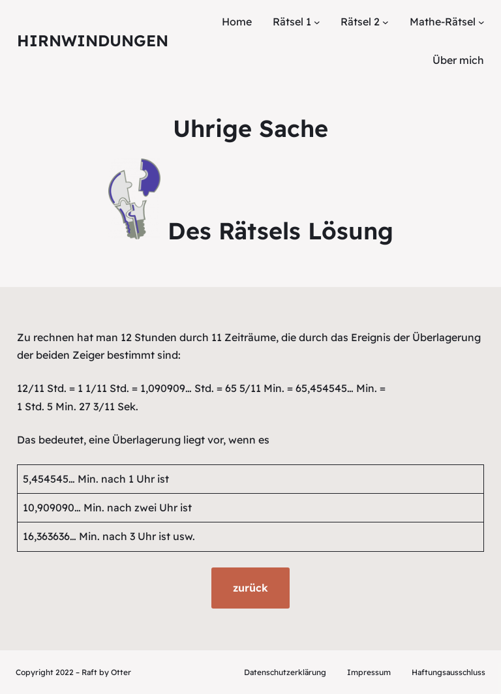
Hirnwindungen (92, 40)
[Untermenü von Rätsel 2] (385, 22)
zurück (250, 587)
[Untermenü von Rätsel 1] (317, 22)
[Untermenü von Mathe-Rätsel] (481, 22)
